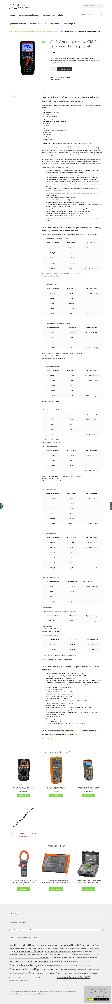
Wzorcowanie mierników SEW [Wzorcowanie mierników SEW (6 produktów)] (22, 973)
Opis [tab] (10, 92)
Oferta (12, 15)
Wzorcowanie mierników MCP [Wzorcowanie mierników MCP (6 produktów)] (83, 965)
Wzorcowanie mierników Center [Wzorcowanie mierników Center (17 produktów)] (19, 955)
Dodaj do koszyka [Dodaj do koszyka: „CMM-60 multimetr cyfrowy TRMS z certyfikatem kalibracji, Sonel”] (88, 795)
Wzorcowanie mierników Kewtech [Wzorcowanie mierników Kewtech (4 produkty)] (83, 961)
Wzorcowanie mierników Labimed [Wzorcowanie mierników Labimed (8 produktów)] (52, 965)
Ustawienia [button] (105, 999)
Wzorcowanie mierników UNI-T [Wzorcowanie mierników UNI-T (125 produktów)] (73, 977)
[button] (43, 42)
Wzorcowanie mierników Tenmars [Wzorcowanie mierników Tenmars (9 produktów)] (35, 978)
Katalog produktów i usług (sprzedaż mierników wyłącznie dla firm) (39, 31)
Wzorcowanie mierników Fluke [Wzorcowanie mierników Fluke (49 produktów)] (63, 957)
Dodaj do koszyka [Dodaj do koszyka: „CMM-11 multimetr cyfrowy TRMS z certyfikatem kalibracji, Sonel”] (23, 795)
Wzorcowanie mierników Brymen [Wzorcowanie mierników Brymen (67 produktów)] (60, 951)
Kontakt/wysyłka (69, 24)
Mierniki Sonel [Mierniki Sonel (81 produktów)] (93, 945)
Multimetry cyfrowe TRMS (63, 77)
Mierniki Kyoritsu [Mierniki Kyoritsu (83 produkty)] (63, 945)
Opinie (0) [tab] (12, 97)
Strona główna (13, 31)
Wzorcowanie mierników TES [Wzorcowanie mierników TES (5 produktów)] (50, 977)
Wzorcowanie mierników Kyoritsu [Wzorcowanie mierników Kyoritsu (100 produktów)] (26, 965)
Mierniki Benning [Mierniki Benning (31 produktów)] (15, 945)
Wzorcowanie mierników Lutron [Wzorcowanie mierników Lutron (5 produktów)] (69, 965)
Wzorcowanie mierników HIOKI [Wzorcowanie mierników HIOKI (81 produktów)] (39, 961)
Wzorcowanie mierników (53, 15)
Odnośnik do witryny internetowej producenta (56, 739)
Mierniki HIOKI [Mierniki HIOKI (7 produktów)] (51, 945)
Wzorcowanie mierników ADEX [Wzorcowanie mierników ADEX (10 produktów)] (37, 948)
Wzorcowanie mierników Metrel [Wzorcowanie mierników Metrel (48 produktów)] (55, 969)
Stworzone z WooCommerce (39, 994)
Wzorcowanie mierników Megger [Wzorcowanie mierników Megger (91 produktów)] (25, 969)
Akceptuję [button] (90, 999)
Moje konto (54, 24)
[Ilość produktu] (53, 69)
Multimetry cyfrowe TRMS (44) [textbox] (55, 930)
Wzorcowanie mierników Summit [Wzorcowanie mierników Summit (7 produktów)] (17, 978)
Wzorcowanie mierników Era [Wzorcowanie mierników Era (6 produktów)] (21, 958)
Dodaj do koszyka (64, 69)
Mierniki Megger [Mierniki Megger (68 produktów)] (78, 945)
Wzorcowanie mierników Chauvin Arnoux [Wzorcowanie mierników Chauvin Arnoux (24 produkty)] (45, 954)
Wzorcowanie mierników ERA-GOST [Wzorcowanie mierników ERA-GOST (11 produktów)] (38, 958)
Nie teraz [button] (97, 999)
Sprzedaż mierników (17, 24)
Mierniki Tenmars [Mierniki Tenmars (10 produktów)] (14, 948)
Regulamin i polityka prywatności (19, 994)
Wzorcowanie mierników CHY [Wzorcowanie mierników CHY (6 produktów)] (67, 954)
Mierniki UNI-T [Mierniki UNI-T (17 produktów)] (23, 948)
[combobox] (56, 930)
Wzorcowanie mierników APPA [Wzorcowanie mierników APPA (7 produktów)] (77, 948)
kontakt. (75, 734)
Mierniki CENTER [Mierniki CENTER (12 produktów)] (42, 945)
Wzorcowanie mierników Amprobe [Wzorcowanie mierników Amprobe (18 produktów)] (58, 948)
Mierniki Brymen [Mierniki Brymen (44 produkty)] (30, 945)
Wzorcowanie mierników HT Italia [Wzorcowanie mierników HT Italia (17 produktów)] (65, 962)
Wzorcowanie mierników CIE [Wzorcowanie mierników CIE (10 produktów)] (82, 955)
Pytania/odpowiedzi (38, 24)
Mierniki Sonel (56, 79)
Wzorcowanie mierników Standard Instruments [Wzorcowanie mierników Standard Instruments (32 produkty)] (80, 973)
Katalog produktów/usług (29, 15)
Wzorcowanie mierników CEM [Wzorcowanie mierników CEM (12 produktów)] (85, 951)
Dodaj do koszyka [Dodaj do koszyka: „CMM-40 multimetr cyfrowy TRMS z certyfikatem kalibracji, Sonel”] (56, 795)
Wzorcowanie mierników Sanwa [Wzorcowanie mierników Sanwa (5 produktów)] (76, 969)
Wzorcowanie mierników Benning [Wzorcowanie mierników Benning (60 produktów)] (29, 951)
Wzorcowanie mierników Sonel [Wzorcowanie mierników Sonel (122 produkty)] (45, 973)
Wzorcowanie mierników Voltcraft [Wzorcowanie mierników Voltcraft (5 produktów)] (20, 980)
